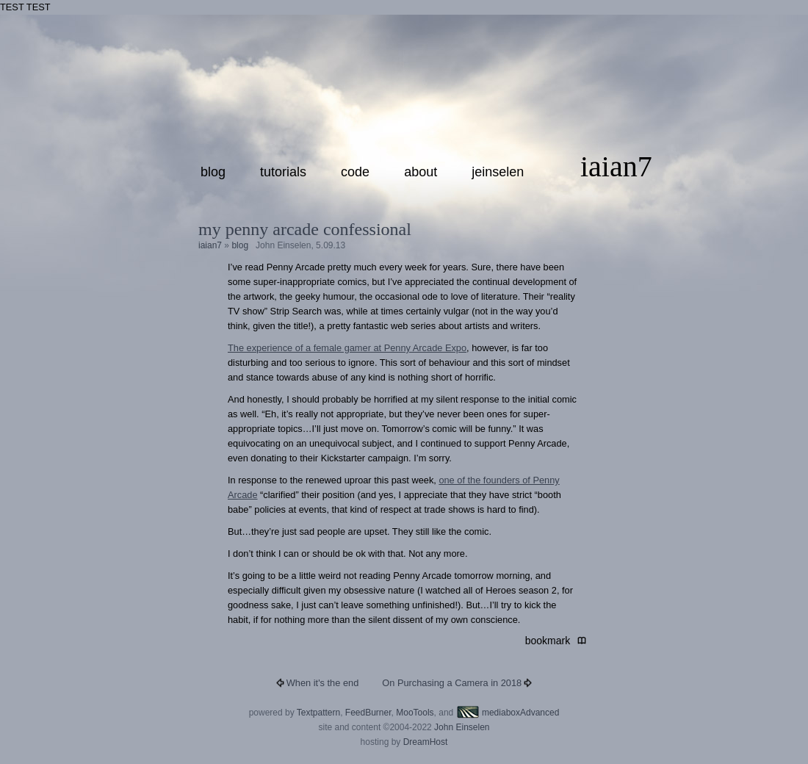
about (420, 172)
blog (213, 172)
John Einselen (461, 727)
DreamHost (425, 742)
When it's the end (322, 682)
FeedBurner (368, 712)
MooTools (414, 712)
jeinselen (498, 172)
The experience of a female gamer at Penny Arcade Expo (347, 347)
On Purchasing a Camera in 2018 (452, 682)
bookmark (550, 640)
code (355, 172)
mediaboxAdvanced (508, 712)
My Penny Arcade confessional (304, 229)
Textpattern (318, 712)
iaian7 (616, 166)
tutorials (283, 172)
